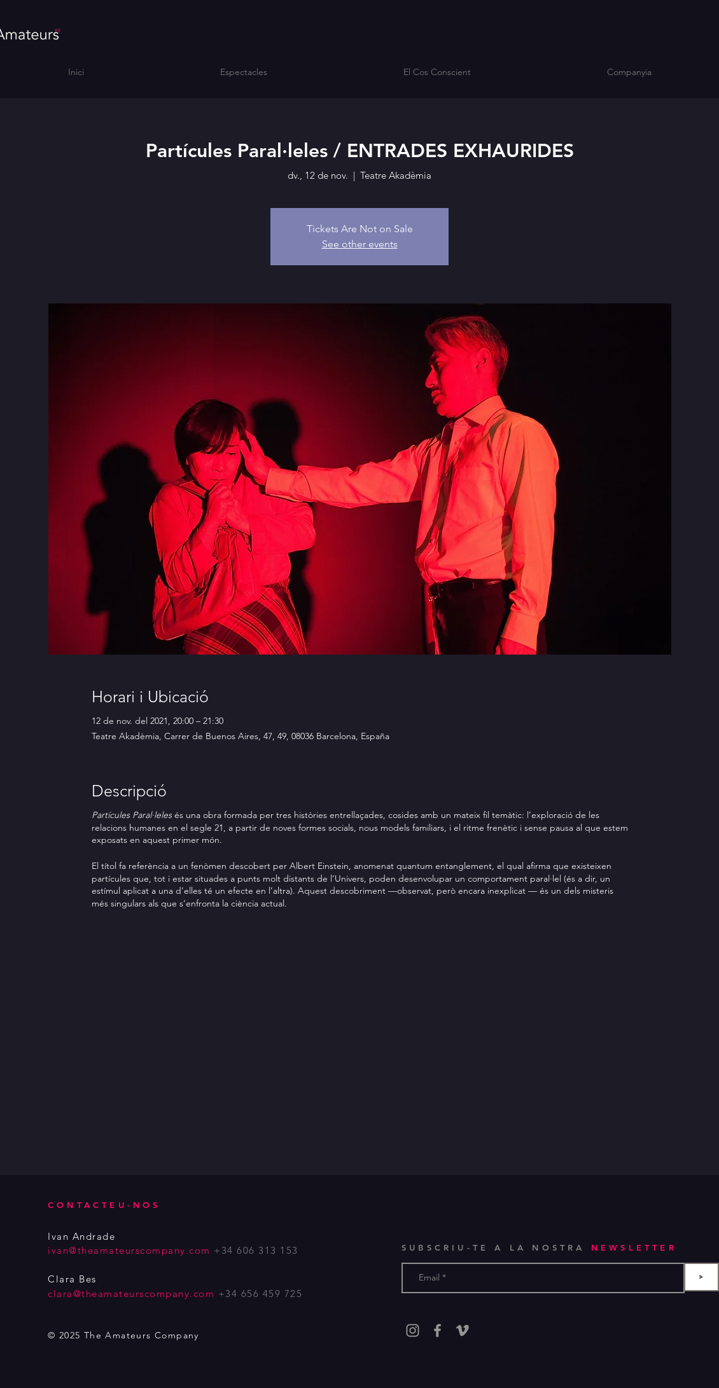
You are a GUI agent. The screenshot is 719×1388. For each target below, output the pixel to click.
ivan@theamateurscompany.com (129, 1250)
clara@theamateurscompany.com (131, 1293)
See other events (360, 244)
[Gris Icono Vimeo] (462, 1330)
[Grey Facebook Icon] (437, 1330)
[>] (701, 1277)
